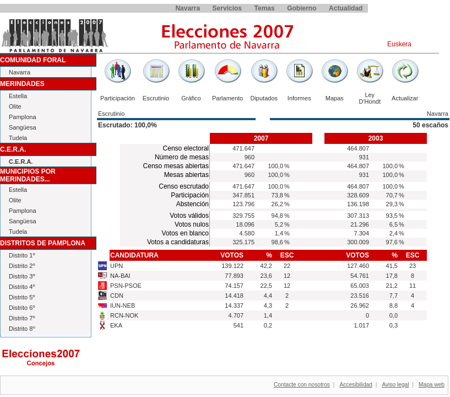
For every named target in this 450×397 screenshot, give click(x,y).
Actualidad (345, 8)
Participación (117, 98)
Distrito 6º (22, 307)
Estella (18, 96)
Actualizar (405, 98)
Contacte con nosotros (302, 385)
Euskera (399, 44)
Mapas (335, 98)
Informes (299, 98)
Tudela (18, 138)
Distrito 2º (22, 265)
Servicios (227, 8)
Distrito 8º (22, 328)
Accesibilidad (355, 385)
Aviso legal (395, 385)
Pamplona (22, 117)
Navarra (187, 8)
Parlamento (227, 98)
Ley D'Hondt (370, 98)
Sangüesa (22, 127)
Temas (264, 8)
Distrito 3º (22, 276)
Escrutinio (156, 98)
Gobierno (301, 8)
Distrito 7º (22, 318)
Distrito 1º (22, 255)
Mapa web (431, 385)
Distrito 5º (22, 297)
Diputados (264, 98)
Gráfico (190, 98)
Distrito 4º (22, 286)
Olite (15, 106)
